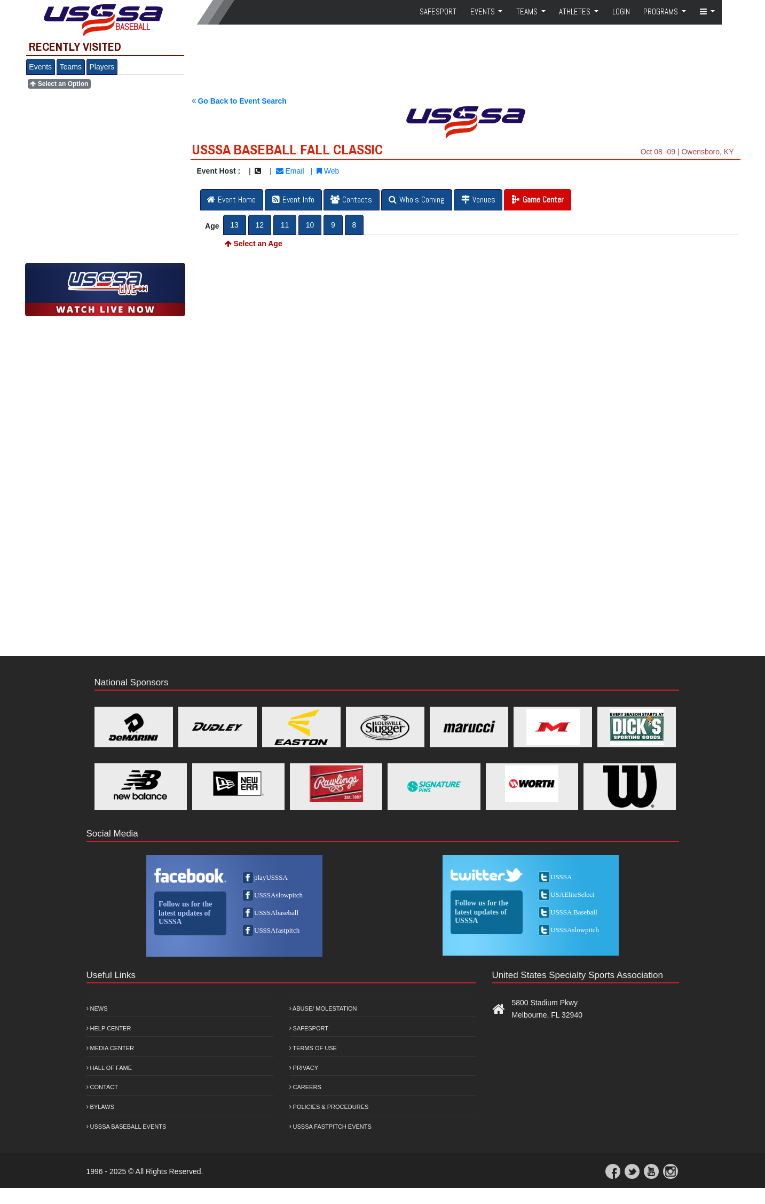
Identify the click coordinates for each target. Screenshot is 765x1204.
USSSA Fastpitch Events (330, 1126)
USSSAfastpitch (276, 930)
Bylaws (100, 1107)
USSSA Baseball (573, 912)
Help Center (108, 1028)
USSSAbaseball (276, 913)
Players (102, 66)
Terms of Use (313, 1048)
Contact (102, 1087)
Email (290, 171)
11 (285, 225)
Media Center (110, 1048)
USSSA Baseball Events (126, 1126)
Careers (305, 1087)
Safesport (308, 1028)
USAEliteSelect (572, 894)
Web (328, 171)
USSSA (561, 877)
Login (621, 11)
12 (259, 225)
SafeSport (438, 11)
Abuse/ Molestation (323, 1008)
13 (234, 225)
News (97, 1008)
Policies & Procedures (329, 1107)
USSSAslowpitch (278, 895)
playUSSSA (271, 877)
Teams (71, 66)
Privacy (304, 1068)
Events (40, 66)
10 (310, 225)
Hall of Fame (109, 1068)
